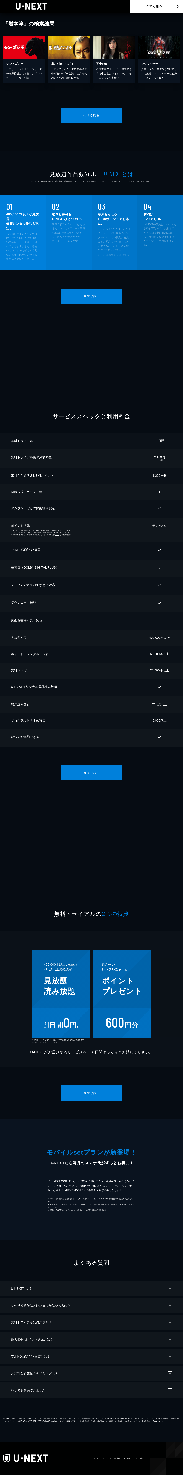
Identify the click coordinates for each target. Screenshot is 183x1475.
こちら (57, 535)
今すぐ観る (154, 6)
